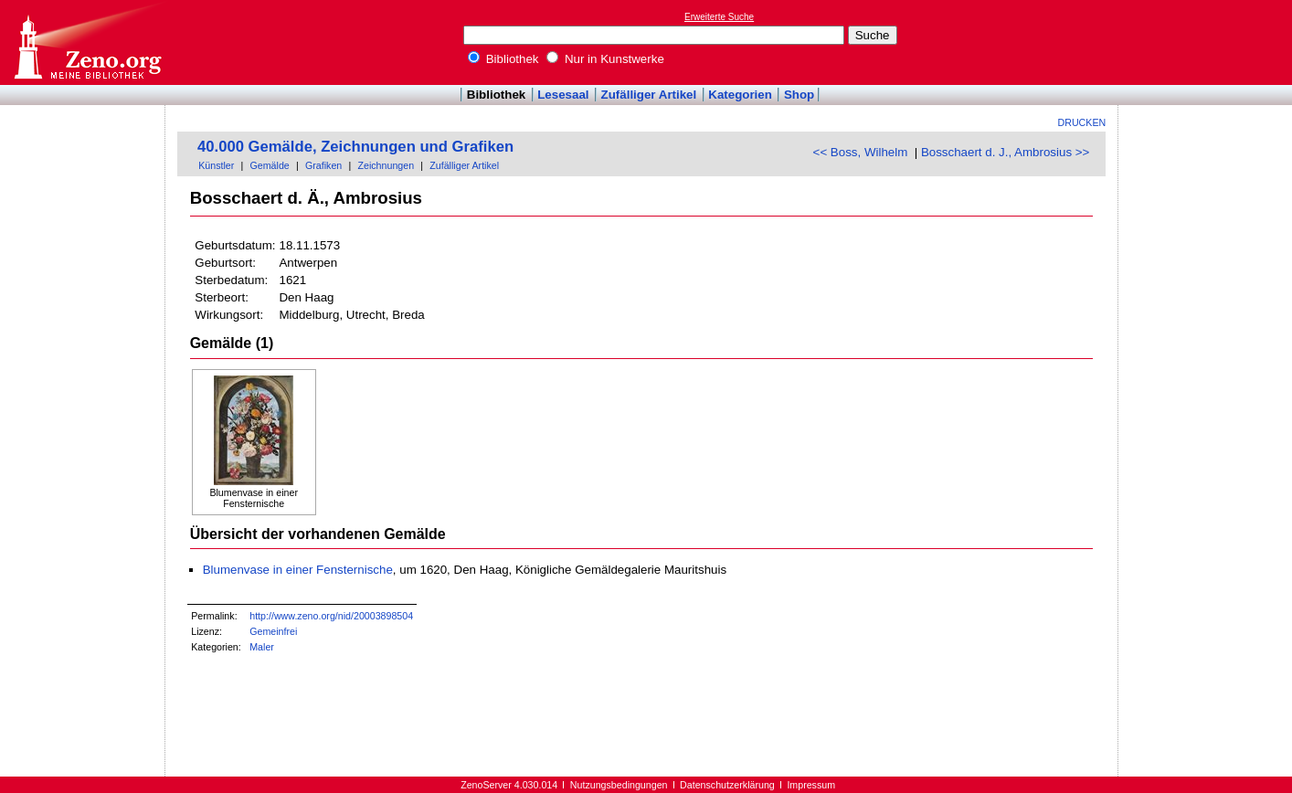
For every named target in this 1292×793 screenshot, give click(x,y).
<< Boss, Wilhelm (860, 152)
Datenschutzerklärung (727, 784)
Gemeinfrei (273, 631)
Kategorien (740, 94)
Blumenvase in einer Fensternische (298, 569)
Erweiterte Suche (719, 17)
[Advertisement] (1208, 42)
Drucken (1082, 122)
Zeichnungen (385, 165)
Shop (799, 94)
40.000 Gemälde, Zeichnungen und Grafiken (355, 146)
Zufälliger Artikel (649, 94)
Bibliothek (503, 59)
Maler (261, 646)
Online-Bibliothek (87, 42)
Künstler (216, 165)
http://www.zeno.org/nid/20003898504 (331, 615)
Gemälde (270, 165)
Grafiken (323, 165)
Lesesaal (562, 94)
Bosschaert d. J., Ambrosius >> (1005, 152)
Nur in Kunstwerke (605, 59)
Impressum (811, 784)
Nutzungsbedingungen (619, 784)
